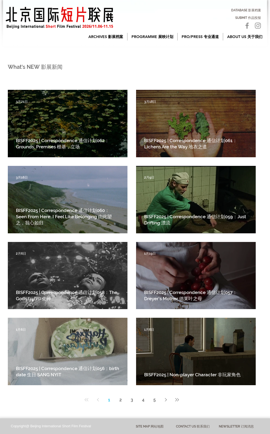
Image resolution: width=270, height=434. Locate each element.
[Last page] (177, 400)
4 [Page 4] (143, 399)
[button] (105, 36)
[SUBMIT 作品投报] (248, 18)
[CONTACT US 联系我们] (193, 427)
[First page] (86, 400)
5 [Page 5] (154, 399)
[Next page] (166, 400)
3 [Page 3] (132, 399)
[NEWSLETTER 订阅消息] (236, 426)
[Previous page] (98, 400)
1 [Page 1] (109, 399)
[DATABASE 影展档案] (246, 10)
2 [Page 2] (120, 399)
